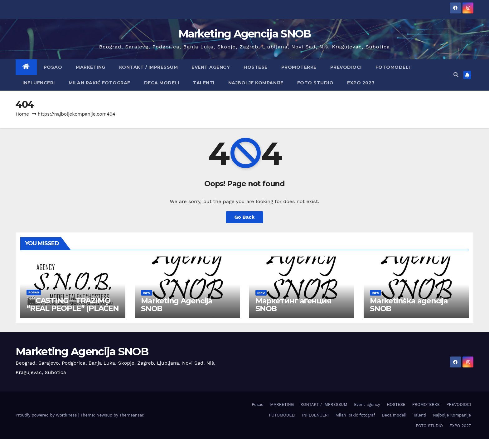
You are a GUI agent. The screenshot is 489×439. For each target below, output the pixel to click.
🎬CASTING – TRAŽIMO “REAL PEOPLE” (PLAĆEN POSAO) (73, 308)
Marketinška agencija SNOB (409, 304)
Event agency (210, 67)
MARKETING (90, 67)
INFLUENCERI (38, 83)
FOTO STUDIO (315, 83)
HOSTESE (256, 67)
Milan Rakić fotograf (99, 83)
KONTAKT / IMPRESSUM (148, 67)
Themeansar (131, 415)
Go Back (245, 217)
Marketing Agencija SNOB (244, 33)
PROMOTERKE (299, 67)
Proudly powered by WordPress (47, 415)
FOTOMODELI (392, 67)
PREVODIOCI (346, 67)
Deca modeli (161, 83)
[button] (455, 75)
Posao (53, 67)
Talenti (204, 83)
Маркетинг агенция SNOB (293, 304)
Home (22, 114)
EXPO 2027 (361, 83)
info (146, 292)
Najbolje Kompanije (255, 83)
